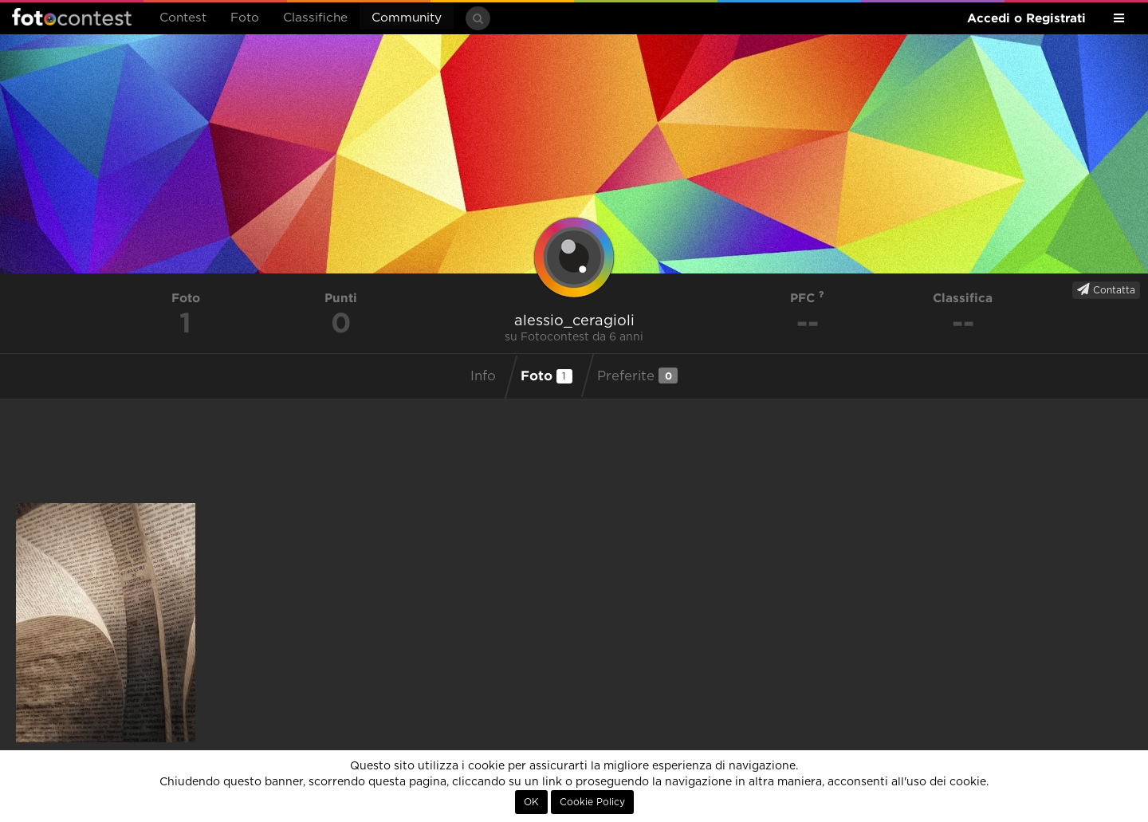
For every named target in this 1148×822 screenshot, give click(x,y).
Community (407, 18)
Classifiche (315, 18)
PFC (807, 298)
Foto (244, 18)
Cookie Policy (592, 802)
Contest (182, 18)
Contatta (1106, 289)
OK (531, 802)
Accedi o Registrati (1026, 18)
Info (483, 376)
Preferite (637, 375)
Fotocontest (72, 17)
